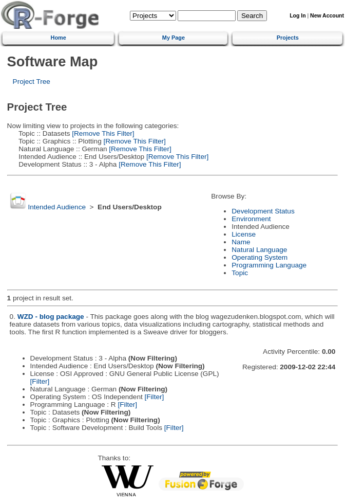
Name (241, 242)
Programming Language (269, 265)
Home (58, 37)
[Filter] (40, 381)
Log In (297, 16)
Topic (240, 273)
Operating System (260, 257)
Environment (251, 219)
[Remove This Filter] (102, 133)
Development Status (263, 211)
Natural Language (259, 250)
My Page (173, 37)
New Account (327, 16)
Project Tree (31, 81)
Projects (288, 37)
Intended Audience (57, 207)
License (244, 234)
